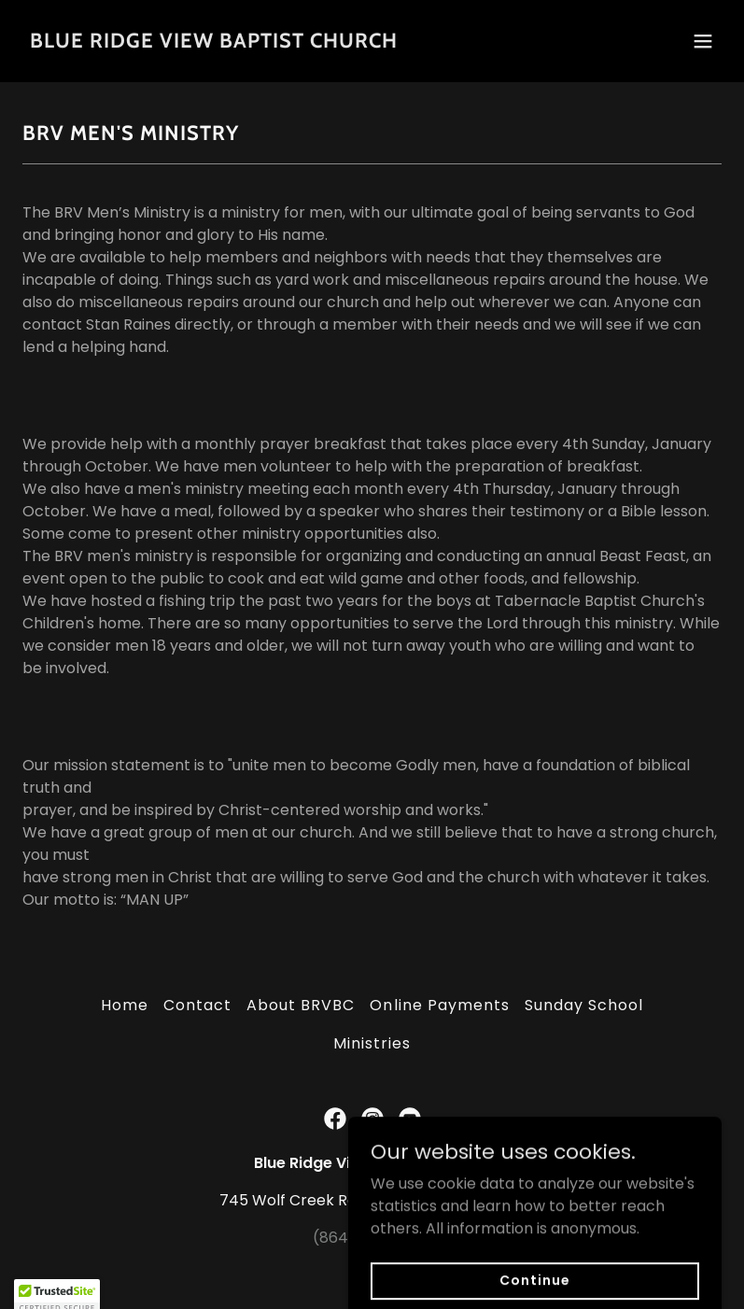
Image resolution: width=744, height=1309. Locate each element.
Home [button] (124, 1005)
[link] (214, 42)
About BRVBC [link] (300, 1005)
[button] (703, 41)
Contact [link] (197, 1005)
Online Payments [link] (439, 1005)
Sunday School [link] (584, 1005)
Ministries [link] (372, 1043)
